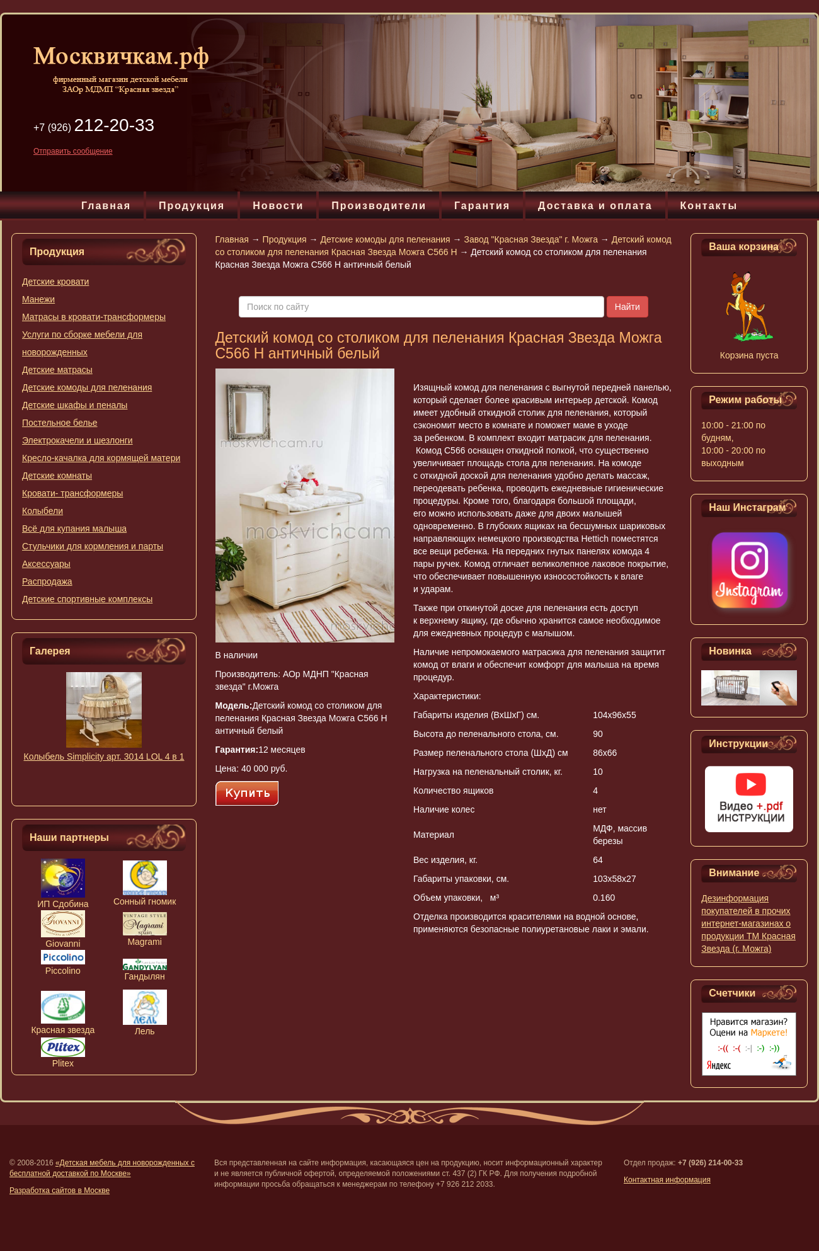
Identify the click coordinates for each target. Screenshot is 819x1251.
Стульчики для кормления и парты (92, 546)
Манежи (38, 299)
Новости (278, 205)
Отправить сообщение (73, 151)
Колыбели (42, 511)
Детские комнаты (57, 476)
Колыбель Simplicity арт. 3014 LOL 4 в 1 (104, 756)
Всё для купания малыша (74, 528)
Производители (379, 205)
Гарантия (482, 205)
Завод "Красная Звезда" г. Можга (530, 239)
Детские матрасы (57, 370)
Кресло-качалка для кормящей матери (101, 458)
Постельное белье (60, 423)
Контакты (709, 205)
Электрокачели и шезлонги (77, 440)
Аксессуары (46, 564)
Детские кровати (55, 282)
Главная (106, 205)
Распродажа (47, 581)
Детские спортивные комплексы (87, 599)
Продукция (192, 205)
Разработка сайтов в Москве (59, 1190)
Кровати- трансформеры (72, 493)
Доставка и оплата (595, 205)
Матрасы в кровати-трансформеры (94, 317)
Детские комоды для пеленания (87, 387)
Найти (627, 307)
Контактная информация (667, 1179)
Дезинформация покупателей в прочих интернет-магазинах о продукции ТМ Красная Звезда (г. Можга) (748, 923)
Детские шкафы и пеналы (74, 405)
